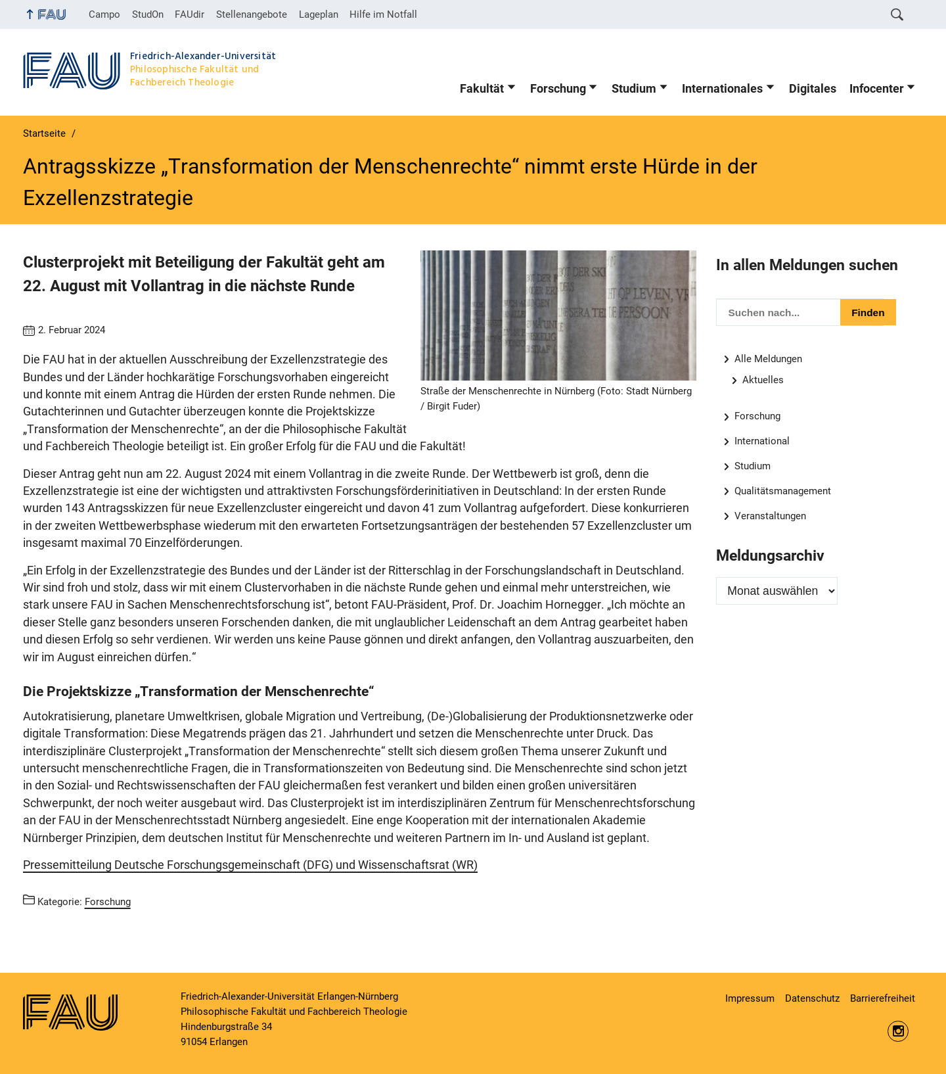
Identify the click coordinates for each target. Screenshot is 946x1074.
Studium (634, 88)
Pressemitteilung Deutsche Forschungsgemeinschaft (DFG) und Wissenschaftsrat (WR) (250, 865)
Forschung (558, 88)
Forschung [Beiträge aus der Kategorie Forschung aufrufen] (108, 902)
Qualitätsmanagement (782, 491)
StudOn (148, 14)
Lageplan (318, 14)
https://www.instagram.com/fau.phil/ (898, 1031)
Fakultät (482, 88)
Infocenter (876, 88)
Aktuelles (763, 380)
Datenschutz (812, 998)
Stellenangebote (251, 14)
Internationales (722, 88)
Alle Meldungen (768, 359)
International (762, 441)
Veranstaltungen (770, 516)
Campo (104, 14)
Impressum (750, 998)
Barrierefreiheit (882, 998)
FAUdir (189, 14)
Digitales (812, 88)
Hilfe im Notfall (383, 14)
